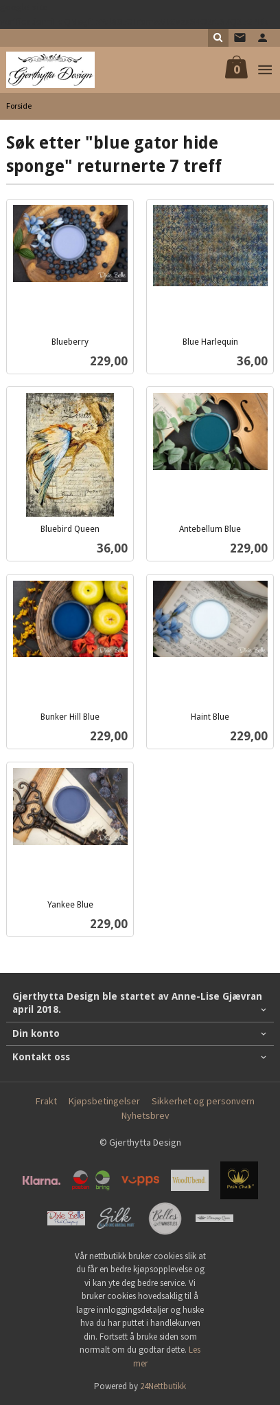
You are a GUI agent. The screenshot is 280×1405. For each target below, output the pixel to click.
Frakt (46, 1101)
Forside (19, 105)
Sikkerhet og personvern (203, 1101)
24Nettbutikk (163, 1386)
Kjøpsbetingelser (104, 1101)
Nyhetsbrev (145, 1115)
